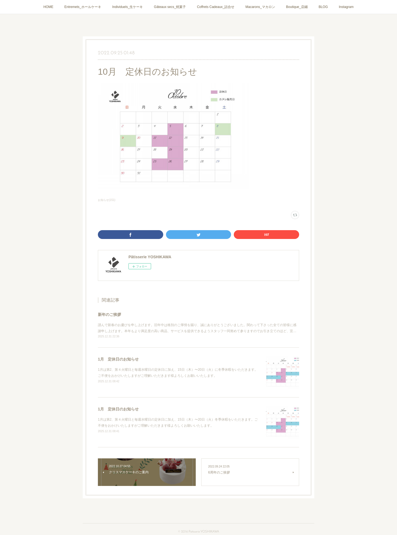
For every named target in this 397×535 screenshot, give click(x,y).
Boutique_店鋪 (297, 7)
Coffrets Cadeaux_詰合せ (215, 7)
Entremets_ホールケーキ (83, 7)
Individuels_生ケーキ (127, 7)
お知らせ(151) (106, 199)
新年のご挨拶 (109, 314)
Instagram (346, 7)
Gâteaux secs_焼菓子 (170, 7)
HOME (48, 7)
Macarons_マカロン (260, 7)
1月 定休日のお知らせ (118, 359)
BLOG (323, 7)
